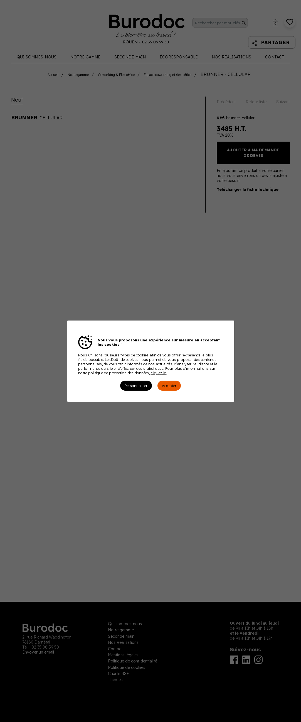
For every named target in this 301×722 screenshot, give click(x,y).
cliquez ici (159, 373)
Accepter (169, 385)
